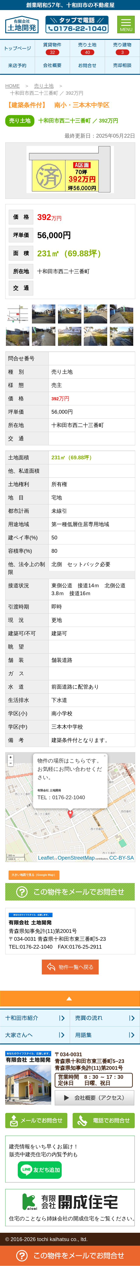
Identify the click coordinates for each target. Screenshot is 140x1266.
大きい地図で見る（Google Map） (34, 874)
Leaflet (46, 858)
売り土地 (44, 86)
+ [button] (10, 757)
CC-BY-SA (121, 858)
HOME (12, 86)
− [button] (10, 763)
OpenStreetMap (76, 858)
